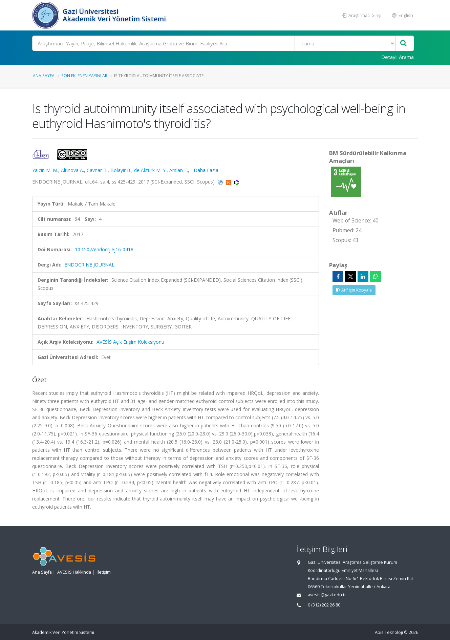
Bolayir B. (120, 170)
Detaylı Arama (397, 57)
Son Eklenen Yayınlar (84, 75)
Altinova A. (72, 170)
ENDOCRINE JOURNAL (89, 264)
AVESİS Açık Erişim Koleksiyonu (130, 342)
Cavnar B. (97, 170)
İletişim (104, 572)
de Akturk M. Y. (150, 170)
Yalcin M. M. (45, 170)
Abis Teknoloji (389, 632)
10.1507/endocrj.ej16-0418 (104, 249)
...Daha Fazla (204, 170)
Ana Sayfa (44, 75)
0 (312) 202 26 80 (324, 605)
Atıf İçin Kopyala (354, 290)
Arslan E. (178, 170)
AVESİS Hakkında (74, 572)
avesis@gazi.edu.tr (327, 595)
